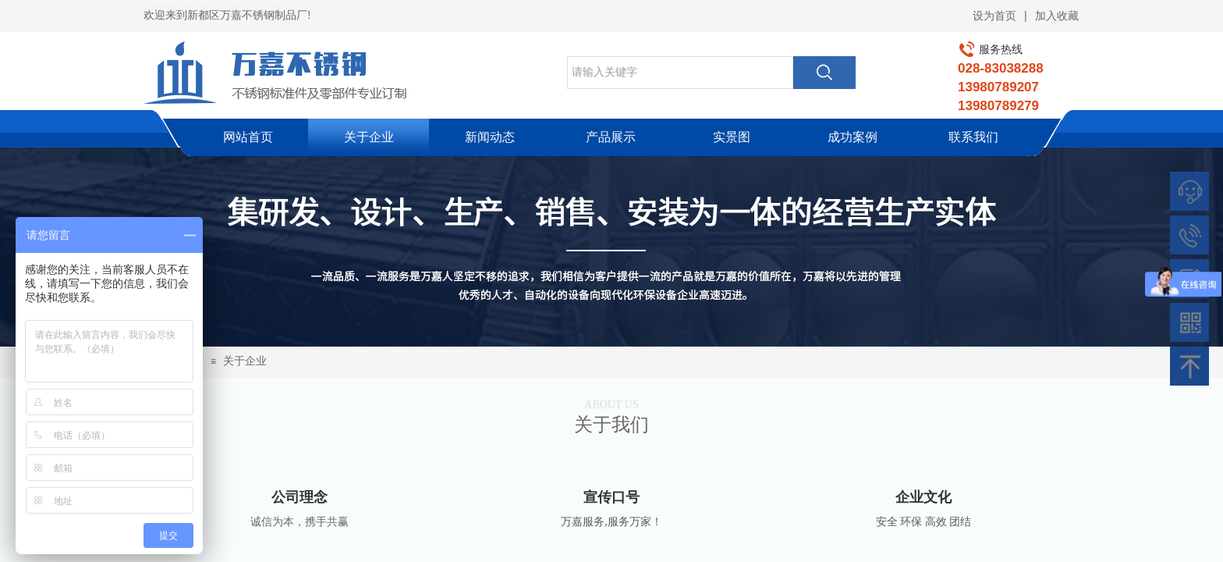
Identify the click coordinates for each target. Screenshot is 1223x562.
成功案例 (852, 137)
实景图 (731, 137)
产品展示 (611, 137)
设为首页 (994, 16)
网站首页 (248, 137)
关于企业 (369, 137)
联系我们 (973, 137)
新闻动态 (490, 137)
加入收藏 (1057, 16)
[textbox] (680, 72)
